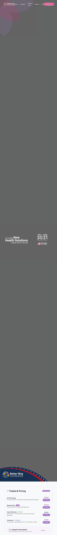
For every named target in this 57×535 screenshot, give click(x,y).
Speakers (22, 4)
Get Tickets (48, 4)
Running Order (30, 4)
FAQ (43, 4)
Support (37, 4)
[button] (28, 499)
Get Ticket (46, 500)
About (16, 4)
